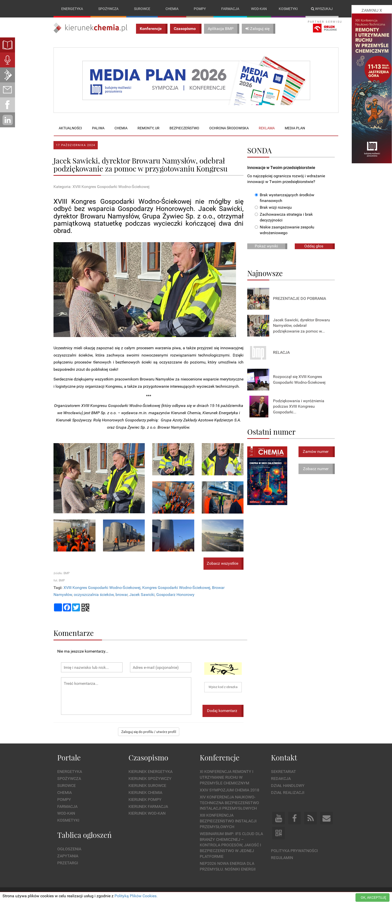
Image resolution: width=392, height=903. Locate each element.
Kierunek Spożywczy (150, 778)
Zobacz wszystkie (222, 563)
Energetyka (72, 9)
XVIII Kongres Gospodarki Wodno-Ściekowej (102, 587)
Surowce (142, 9)
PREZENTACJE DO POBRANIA (299, 298)
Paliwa (98, 128)
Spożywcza (108, 9)
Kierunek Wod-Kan (147, 813)
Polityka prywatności (294, 850)
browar (122, 594)
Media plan (295, 128)
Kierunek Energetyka (150, 771)
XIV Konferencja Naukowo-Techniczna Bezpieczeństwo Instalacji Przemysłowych (229, 803)
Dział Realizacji (287, 792)
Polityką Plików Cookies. (136, 896)
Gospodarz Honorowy (175, 594)
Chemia (172, 9)
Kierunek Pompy (145, 799)
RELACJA (281, 352)
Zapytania (67, 856)
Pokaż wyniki (266, 246)
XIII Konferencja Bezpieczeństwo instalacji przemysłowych (228, 821)
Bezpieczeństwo (184, 128)
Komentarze (74, 633)
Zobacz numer (315, 468)
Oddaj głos (313, 246)
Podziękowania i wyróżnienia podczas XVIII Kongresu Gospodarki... (298, 406)
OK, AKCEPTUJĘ (373, 898)
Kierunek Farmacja (148, 806)
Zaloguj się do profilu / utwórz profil (148, 732)
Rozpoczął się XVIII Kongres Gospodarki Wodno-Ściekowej (299, 379)
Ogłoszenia (69, 849)
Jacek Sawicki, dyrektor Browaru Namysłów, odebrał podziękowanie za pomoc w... (301, 326)
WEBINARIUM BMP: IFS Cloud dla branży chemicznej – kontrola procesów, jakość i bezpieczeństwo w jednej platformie (231, 845)
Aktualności (70, 128)
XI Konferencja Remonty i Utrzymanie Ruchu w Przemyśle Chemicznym (226, 777)
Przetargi (67, 863)
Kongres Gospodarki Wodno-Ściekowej (176, 587)
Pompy (200, 9)
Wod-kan (259, 9)
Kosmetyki (288, 9)
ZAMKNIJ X (372, 10)
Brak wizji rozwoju (273, 207)
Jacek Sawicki (141, 594)
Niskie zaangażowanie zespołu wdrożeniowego (284, 230)
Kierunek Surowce (147, 785)
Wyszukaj (322, 9)
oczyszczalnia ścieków (94, 594)
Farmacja (230, 9)
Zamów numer (315, 451)
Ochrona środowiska (229, 128)
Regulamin (282, 857)
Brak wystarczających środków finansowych (284, 197)
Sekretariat (283, 771)
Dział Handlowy (287, 785)
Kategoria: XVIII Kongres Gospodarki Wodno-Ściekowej (102, 186)
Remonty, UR (149, 128)
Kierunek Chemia (145, 792)
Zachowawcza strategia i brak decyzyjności (284, 217)
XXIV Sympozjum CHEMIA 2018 (229, 790)
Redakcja (281, 778)
